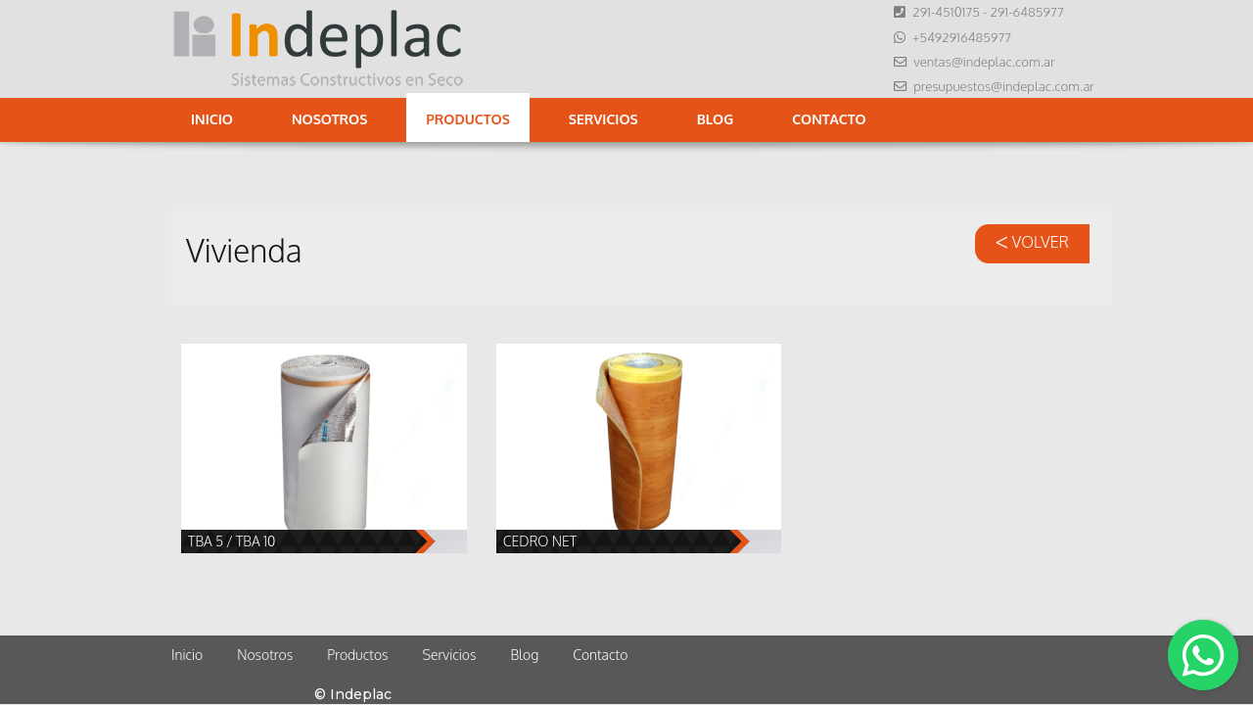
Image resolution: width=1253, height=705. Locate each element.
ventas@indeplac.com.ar (983, 61)
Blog (715, 119)
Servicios (603, 119)
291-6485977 (1026, 11)
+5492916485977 (961, 36)
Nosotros (329, 119)
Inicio (212, 119)
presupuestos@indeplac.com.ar (1003, 85)
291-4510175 (946, 11)
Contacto (828, 119)
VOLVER (1032, 242)
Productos (467, 119)
